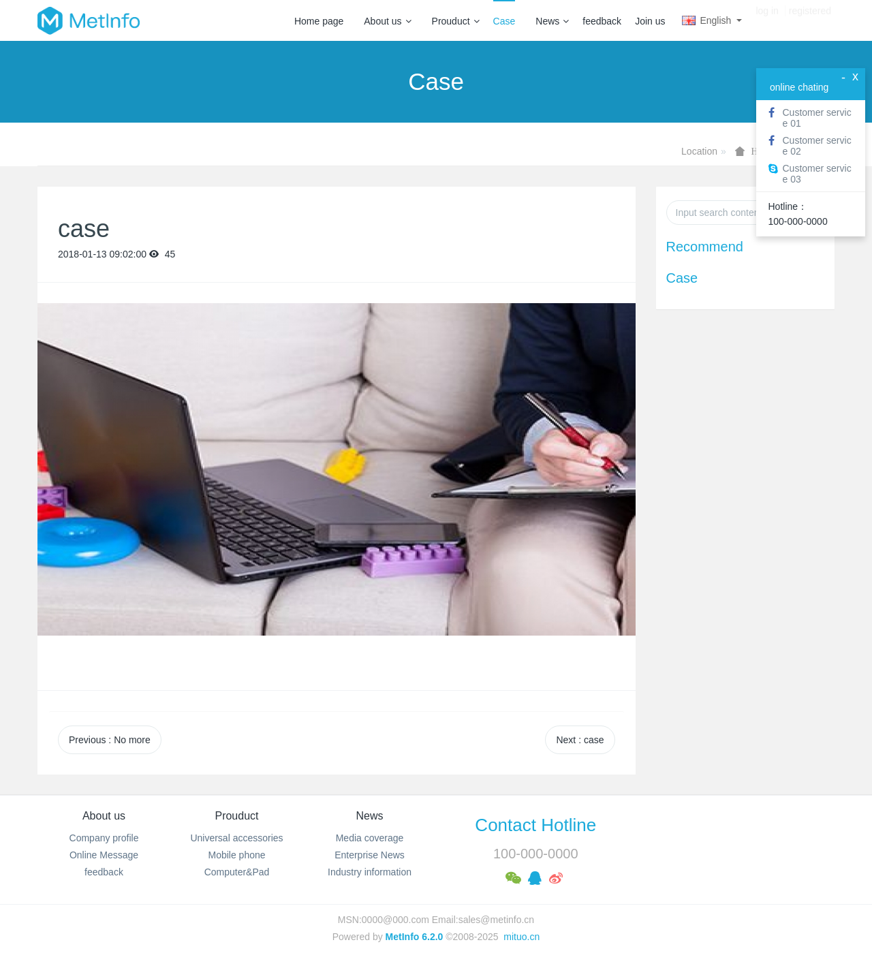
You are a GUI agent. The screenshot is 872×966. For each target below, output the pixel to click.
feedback (601, 21)
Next (580, 739)
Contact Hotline (535, 825)
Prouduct (456, 21)
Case (504, 21)
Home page (318, 21)
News (552, 21)
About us (387, 21)
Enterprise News (369, 855)
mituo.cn (521, 936)
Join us (650, 21)
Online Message (103, 855)
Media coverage (370, 837)
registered (810, 20)
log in (767, 20)
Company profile (104, 837)
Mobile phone (236, 855)
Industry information (369, 872)
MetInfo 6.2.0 (414, 936)
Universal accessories (236, 837)
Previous (110, 739)
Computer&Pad (237, 872)
